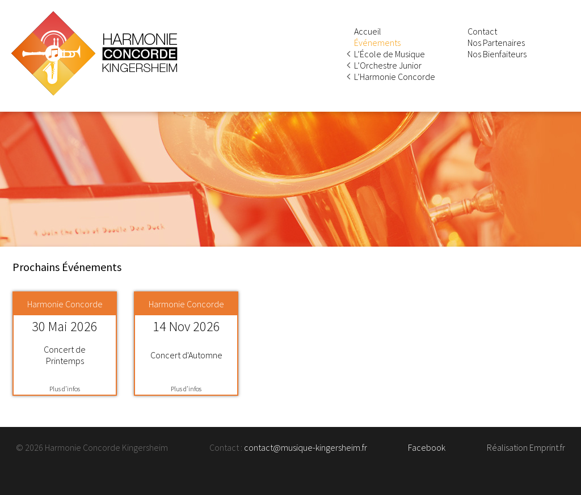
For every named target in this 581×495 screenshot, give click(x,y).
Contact (482, 31)
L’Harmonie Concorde (394, 76)
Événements (377, 42)
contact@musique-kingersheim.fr (305, 447)
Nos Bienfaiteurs (497, 54)
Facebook (426, 447)
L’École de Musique (389, 54)
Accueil (367, 31)
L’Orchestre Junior (388, 65)
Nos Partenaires (496, 42)
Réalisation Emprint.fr (526, 447)
